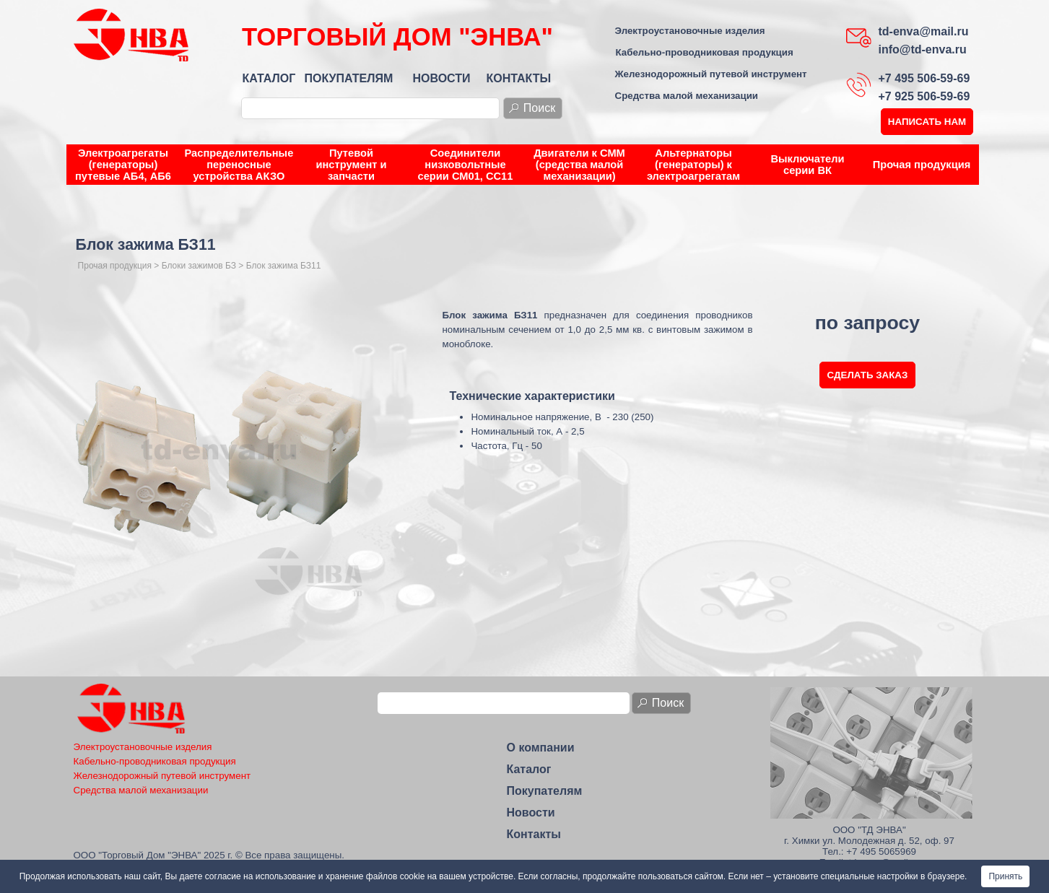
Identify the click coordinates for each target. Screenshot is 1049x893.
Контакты (534, 834)
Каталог (529, 769)
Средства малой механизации (687, 95)
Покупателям (545, 791)
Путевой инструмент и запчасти (350, 164)
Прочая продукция (921, 164)
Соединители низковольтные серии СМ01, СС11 (465, 164)
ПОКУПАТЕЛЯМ (349, 78)
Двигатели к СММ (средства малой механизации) (579, 164)
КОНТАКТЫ (519, 78)
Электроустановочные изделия (690, 30)
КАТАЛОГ (269, 78)
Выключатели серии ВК (807, 164)
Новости (531, 812)
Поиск (539, 108)
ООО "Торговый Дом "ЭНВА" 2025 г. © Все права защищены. (209, 855)
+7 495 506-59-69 (924, 78)
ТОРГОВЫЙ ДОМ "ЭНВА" (397, 37)
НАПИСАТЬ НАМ (927, 121)
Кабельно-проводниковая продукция (704, 52)
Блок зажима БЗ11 (283, 266)
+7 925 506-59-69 (924, 96)
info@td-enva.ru (923, 49)
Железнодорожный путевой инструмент (711, 74)
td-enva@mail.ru (924, 31)
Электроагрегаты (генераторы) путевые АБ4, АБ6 (123, 164)
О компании (541, 747)
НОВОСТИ (442, 78)
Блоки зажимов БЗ (199, 266)
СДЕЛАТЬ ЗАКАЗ (867, 375)
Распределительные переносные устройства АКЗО (239, 164)
